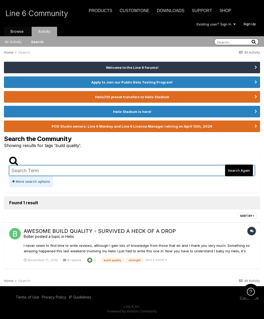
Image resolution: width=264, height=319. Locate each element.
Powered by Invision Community (132, 311)
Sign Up (249, 24)
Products (100, 10)
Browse (17, 31)
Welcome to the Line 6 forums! (132, 67)
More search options (31, 181)
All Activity (13, 42)
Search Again (239, 170)
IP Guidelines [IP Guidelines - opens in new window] (80, 297)
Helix (69, 236)
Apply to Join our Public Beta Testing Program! (132, 82)
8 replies (72, 260)
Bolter (29, 236)
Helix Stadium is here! (132, 111)
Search (37, 42)
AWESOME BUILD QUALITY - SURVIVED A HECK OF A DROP (100, 231)
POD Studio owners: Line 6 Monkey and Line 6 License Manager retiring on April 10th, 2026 (132, 126)
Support (202, 10)
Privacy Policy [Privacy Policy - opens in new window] (54, 297)
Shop (225, 10)
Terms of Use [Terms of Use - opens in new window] (27, 297)
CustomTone (134, 10)
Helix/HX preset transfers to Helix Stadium (132, 97)
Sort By (247, 215)
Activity (44, 31)
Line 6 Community (36, 13)
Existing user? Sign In (216, 24)
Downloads (171, 10)
